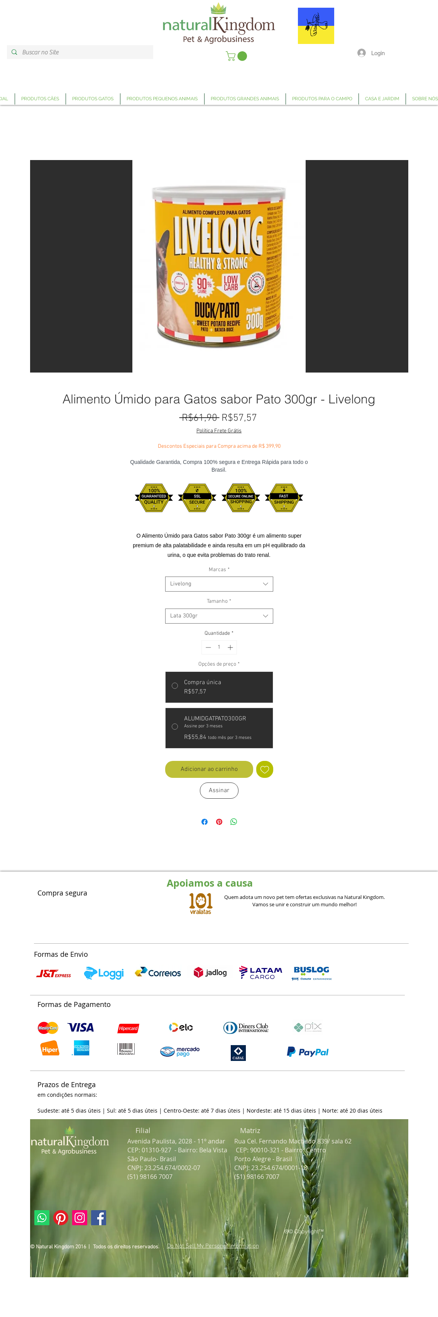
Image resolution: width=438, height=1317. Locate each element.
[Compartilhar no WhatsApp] (233, 821)
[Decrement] (207, 647)
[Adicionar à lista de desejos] (264, 769)
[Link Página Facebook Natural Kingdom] (98, 1217)
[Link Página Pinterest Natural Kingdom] (60, 1217)
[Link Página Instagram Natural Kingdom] (79, 1217)
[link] (237, 56)
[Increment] (231, 647)
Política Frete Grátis (219, 431)
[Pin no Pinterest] (219, 821)
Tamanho (219, 601)
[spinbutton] (219, 647)
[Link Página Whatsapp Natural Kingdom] (41, 1217)
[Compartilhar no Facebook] (204, 821)
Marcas (219, 570)
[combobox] (219, 584)
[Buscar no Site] (79, 52)
